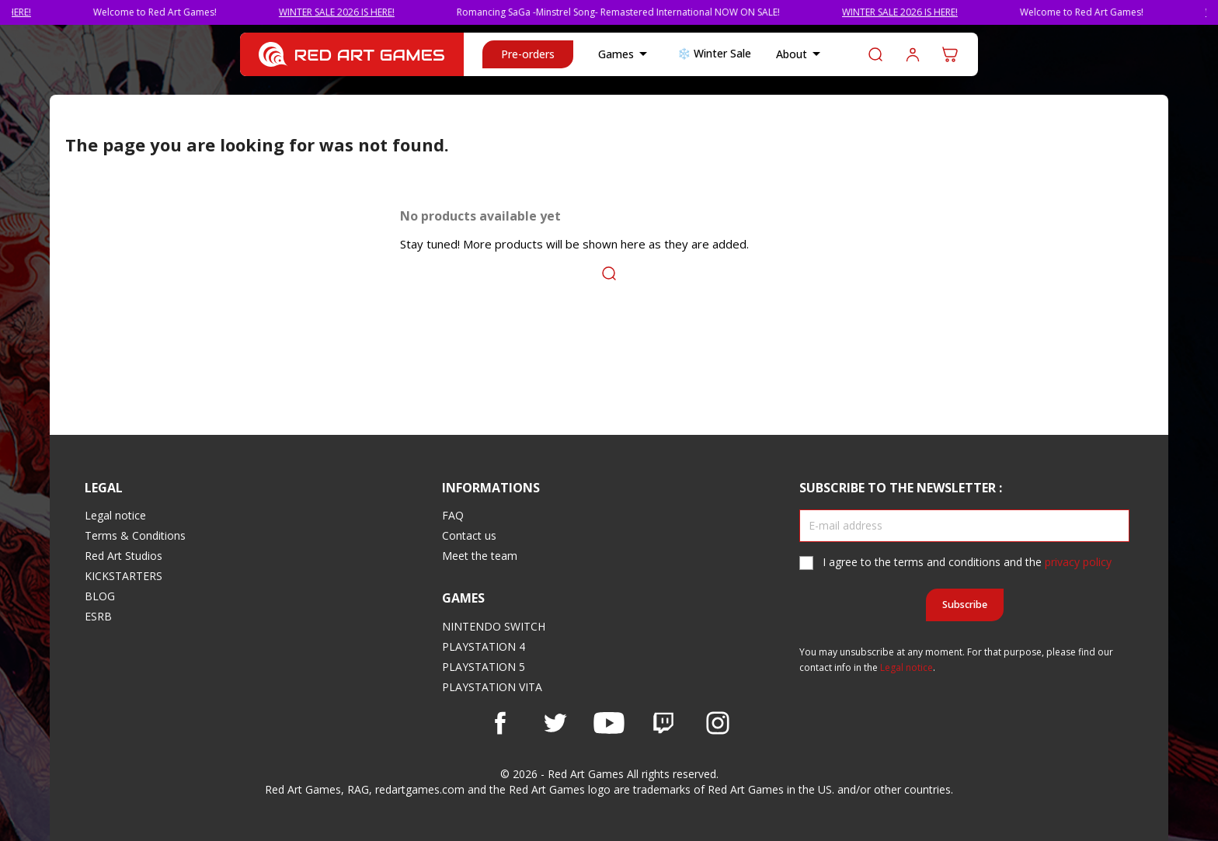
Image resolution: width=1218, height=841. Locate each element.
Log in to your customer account (912, 54)
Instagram (717, 722)
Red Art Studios (123, 555)
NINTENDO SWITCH (493, 626)
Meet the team (479, 555)
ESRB (98, 616)
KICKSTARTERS (123, 575)
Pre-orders (528, 54)
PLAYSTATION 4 (483, 646)
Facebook (500, 722)
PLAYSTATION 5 (483, 666)
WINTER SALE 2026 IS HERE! (352, 12)
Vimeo (663, 722)
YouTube (609, 722)
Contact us (469, 535)
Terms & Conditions (135, 535)
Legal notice (115, 515)
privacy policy (1078, 561)
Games (625, 54)
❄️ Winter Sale (714, 53)
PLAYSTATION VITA (492, 686)
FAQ (453, 515)
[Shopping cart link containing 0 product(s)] (950, 54)
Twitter (554, 722)
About (801, 54)
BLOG (100, 596)
